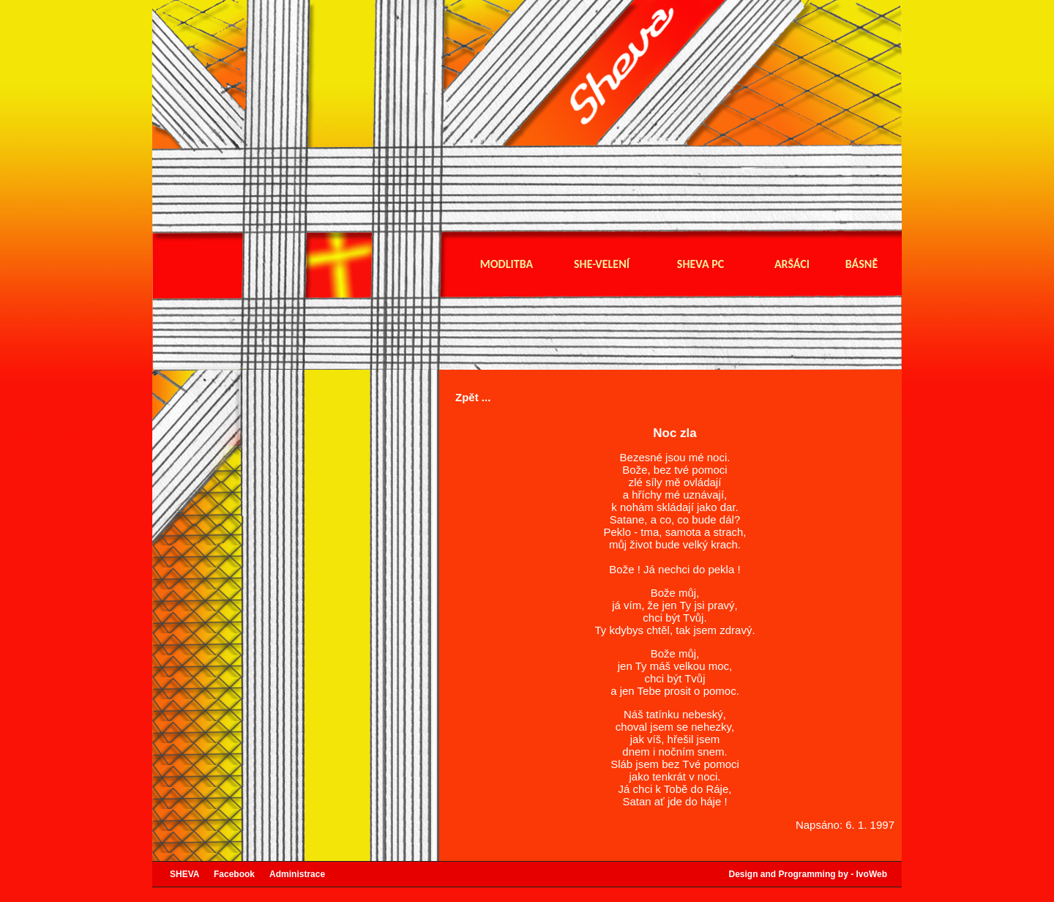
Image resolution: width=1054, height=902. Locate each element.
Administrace (297, 874)
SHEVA (192, 874)
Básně (861, 264)
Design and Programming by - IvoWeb (808, 874)
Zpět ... (472, 397)
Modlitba (506, 264)
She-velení (601, 264)
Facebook (241, 874)
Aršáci (792, 264)
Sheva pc (700, 264)
